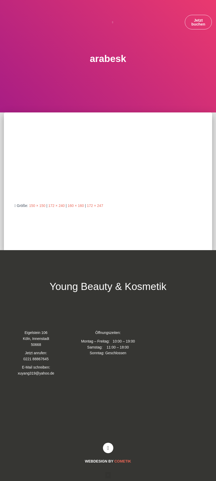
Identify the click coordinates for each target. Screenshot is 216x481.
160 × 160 (76, 206)
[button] (112, 22)
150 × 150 (37, 206)
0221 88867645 (36, 359)
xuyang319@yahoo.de (36, 373)
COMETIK (122, 461)
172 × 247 (95, 206)
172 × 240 (56, 206)
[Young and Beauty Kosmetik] (108, 411)
